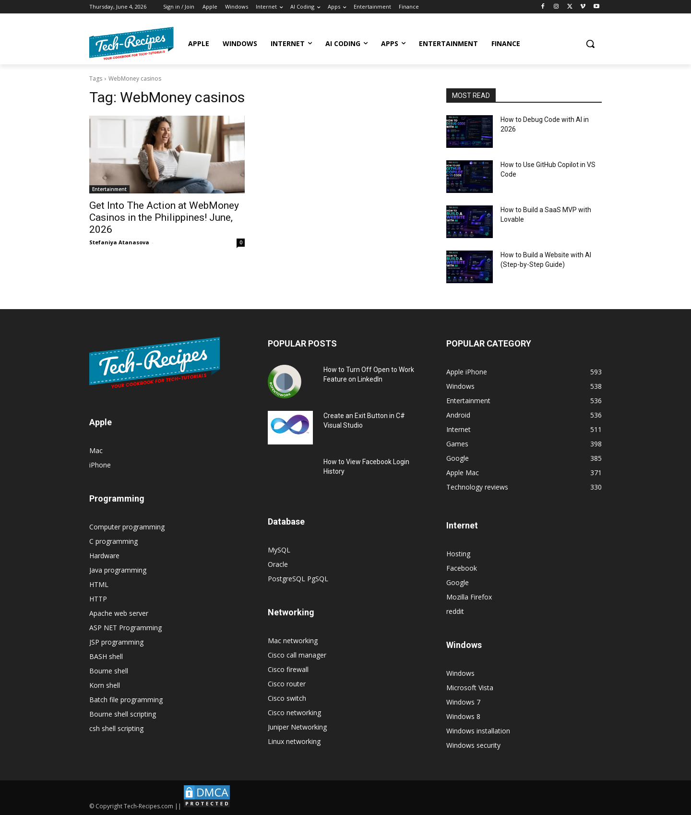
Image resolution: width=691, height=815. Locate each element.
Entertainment (109, 189)
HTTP (98, 598)
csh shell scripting (116, 728)
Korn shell (104, 685)
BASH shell (106, 656)
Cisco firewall (288, 669)
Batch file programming (126, 699)
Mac (96, 450)
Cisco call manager (297, 654)
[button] (590, 43)
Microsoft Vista (469, 687)
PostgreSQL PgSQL (298, 578)
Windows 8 (463, 716)
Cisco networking (294, 712)
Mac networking (293, 640)
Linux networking (294, 741)
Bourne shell (108, 670)
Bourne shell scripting (122, 714)
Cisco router (287, 683)
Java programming (117, 570)
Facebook (461, 568)
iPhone (100, 464)
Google (457, 582)
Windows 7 (463, 702)
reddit (455, 611)
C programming (113, 541)
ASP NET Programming (125, 627)
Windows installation (478, 730)
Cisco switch (287, 698)
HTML (98, 584)
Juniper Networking (297, 726)
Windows (460, 673)
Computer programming (127, 526)
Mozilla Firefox (469, 596)
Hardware (104, 555)
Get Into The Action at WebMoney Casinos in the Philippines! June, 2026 (164, 217)
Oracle (278, 564)
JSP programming (116, 642)
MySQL (279, 549)
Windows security (473, 745)
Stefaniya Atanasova (119, 242)
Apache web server (118, 613)
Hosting (458, 553)
